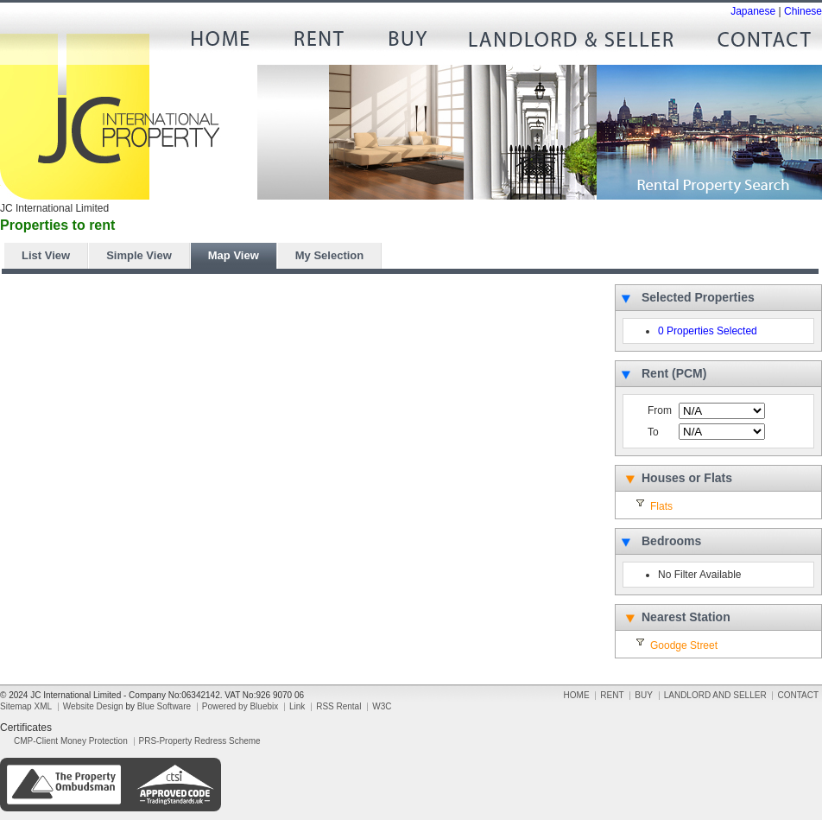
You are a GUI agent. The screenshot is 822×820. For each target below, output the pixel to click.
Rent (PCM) (674, 373)
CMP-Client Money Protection (71, 741)
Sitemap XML (26, 706)
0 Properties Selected (707, 331)
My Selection (329, 255)
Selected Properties (698, 297)
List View (46, 255)
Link (297, 706)
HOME (226, 43)
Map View (233, 255)
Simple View (139, 255)
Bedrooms (671, 541)
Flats (661, 506)
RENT (316, 43)
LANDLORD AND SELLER (571, 43)
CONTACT (757, 43)
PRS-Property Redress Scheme (200, 741)
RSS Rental (338, 706)
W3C (381, 706)
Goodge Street (684, 645)
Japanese (752, 11)
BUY (407, 43)
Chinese (803, 11)
